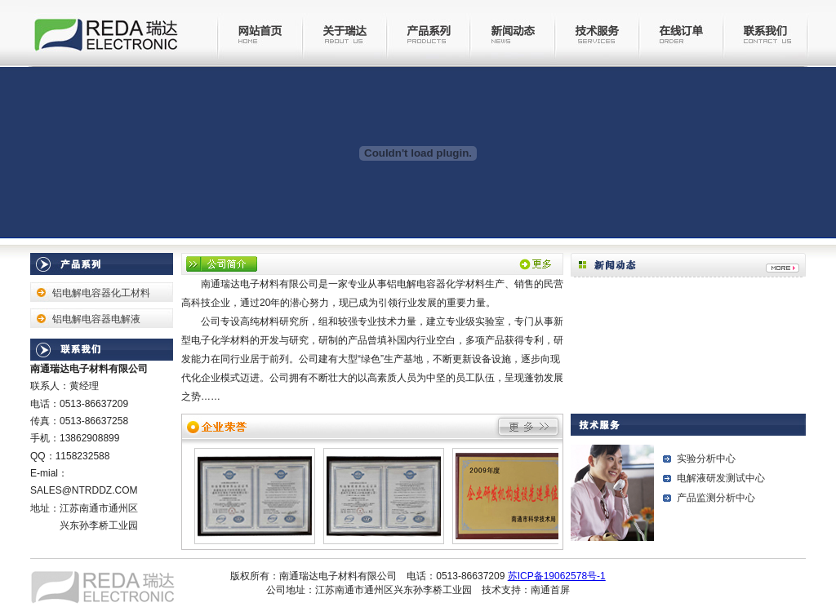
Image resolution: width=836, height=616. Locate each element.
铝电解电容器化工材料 (101, 293)
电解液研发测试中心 (721, 478)
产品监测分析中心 (716, 497)
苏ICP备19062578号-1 (557, 576)
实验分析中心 (706, 458)
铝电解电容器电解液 (96, 319)
